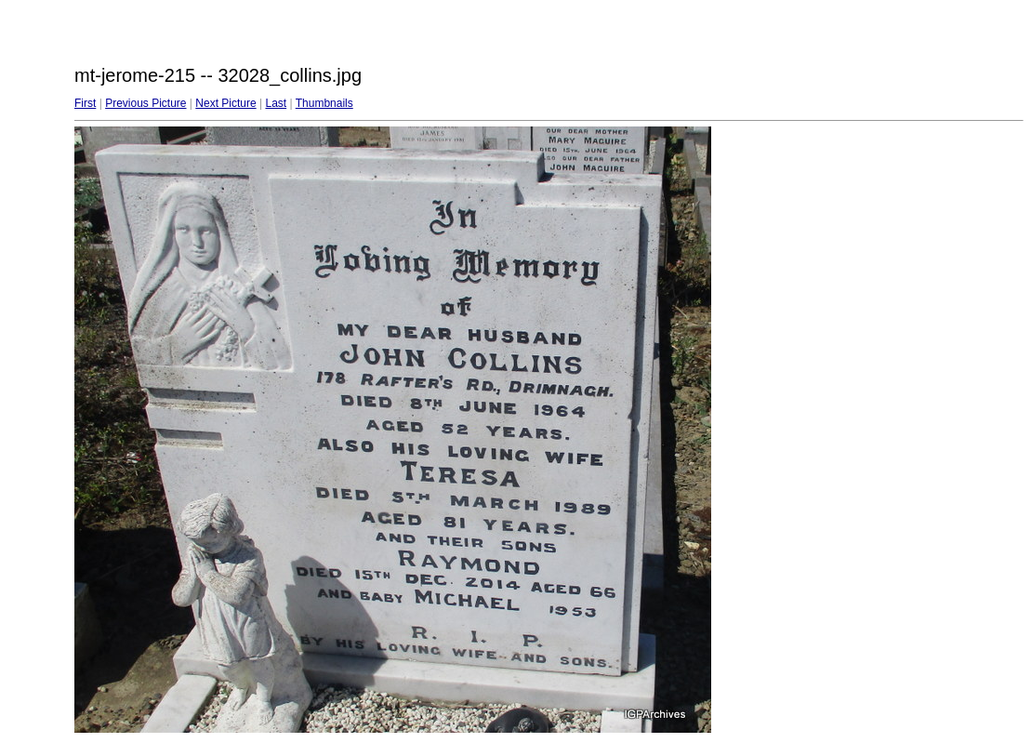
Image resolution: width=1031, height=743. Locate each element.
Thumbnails (324, 103)
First (85, 103)
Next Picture (225, 103)
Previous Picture (145, 103)
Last (275, 103)
